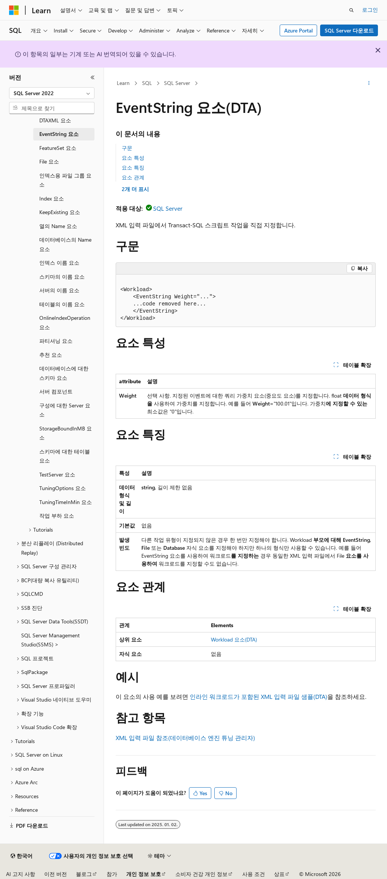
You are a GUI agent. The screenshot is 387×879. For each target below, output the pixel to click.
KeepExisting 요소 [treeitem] (59, 212)
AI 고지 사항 (20, 873)
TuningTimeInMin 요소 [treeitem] (65, 502)
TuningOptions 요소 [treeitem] (62, 488)
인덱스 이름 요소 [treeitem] (59, 262)
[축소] (93, 77)
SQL (147, 82)
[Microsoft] (14, 10)
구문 (127, 147)
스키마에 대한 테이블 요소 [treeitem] (64, 456)
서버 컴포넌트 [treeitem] (56, 391)
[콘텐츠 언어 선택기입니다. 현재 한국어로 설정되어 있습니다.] (21, 856)
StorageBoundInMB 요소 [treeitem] (65, 433)
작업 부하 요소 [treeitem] (56, 515)
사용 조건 (253, 873)
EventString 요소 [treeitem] (59, 133)
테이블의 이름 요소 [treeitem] (62, 304)
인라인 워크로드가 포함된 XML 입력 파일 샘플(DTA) (258, 696)
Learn (123, 82)
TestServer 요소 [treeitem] (57, 474)
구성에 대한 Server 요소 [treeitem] (64, 410)
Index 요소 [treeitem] (51, 198)
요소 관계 (133, 177)
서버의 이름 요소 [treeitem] (59, 290)
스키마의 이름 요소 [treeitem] (62, 276)
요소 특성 (133, 157)
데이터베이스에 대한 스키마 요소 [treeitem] (63, 373)
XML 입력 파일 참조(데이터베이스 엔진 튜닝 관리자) (185, 738)
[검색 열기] (351, 10)
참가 (112, 873)
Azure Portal (298, 30)
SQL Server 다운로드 (349, 30)
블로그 (84, 873)
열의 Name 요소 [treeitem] (58, 226)
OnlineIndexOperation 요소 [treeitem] (64, 322)
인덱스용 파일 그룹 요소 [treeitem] (65, 180)
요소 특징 (133, 167)
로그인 (370, 9)
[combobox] (51, 93)
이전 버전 (55, 873)
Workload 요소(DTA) (234, 639)
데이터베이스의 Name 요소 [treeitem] (65, 244)
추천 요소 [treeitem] (50, 354)
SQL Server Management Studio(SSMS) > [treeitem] (50, 640)
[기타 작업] (368, 83)
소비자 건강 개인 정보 (201, 873)
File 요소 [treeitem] (49, 161)
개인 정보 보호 (143, 873)
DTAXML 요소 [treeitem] (55, 120)
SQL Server (177, 82)
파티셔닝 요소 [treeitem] (56, 340)
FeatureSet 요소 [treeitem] (57, 147)
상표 (279, 873)
